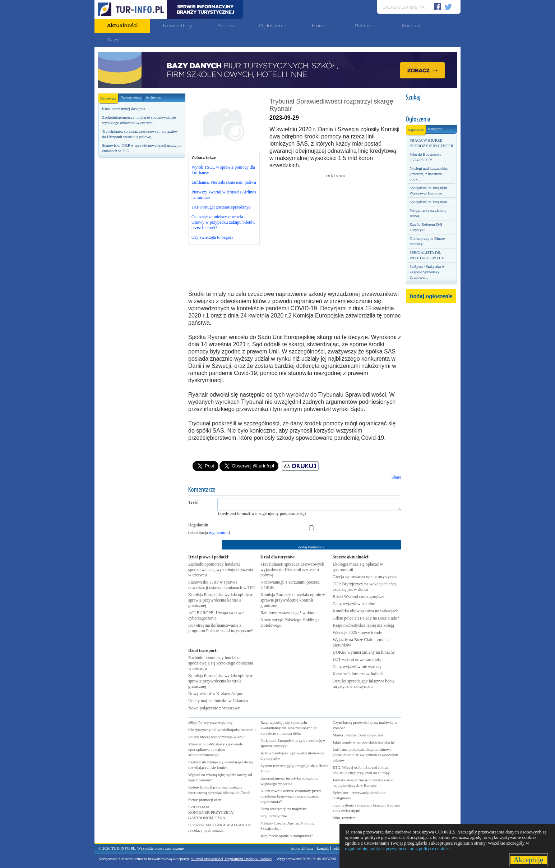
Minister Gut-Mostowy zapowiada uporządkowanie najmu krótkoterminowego (215, 749)
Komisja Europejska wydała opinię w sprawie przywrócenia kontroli (220, 600)
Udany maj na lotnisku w (218, 700)
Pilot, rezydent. (345, 818)
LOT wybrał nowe (357, 659)
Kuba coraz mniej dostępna (123, 108)
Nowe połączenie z (214, 708)
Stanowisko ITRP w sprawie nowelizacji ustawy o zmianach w (221, 585)
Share (396, 477)
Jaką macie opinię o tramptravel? (286, 835)
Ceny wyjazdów (354, 603)
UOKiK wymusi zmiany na (364, 652)
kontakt (323, 848)
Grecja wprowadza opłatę (365, 576)
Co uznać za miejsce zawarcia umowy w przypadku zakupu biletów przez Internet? (223, 222)
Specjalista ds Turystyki (428, 202)
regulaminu (219, 532)
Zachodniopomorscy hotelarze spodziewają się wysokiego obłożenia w (220, 569)
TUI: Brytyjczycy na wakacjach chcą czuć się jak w (365, 586)
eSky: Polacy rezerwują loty (210, 722)
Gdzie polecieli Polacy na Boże (366, 618)
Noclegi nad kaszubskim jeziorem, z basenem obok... (429, 173)
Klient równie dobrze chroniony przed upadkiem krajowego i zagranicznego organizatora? (290, 796)
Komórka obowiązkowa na (365, 610)
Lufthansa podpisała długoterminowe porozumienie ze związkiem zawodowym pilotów (365, 754)
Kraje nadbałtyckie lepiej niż (363, 625)
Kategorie (435, 129)
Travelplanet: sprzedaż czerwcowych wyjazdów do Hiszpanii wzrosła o (292, 569)
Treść (193, 502)
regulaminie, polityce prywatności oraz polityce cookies (397, 848)
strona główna (302, 848)
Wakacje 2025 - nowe (357, 632)
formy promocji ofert (205, 800)
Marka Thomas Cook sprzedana (358, 735)
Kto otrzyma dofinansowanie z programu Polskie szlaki (220, 628)
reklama (339, 848)
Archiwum (153, 97)
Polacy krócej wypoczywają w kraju (216, 737)
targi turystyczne (273, 816)
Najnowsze (109, 96)
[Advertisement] (141, 283)
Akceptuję (528, 860)
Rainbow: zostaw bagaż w (288, 612)
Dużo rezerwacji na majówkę (283, 809)
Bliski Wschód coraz (358, 596)
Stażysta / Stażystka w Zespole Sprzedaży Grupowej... (427, 271)
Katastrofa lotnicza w (358, 673)
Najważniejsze (130, 97)
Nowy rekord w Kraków (216, 693)
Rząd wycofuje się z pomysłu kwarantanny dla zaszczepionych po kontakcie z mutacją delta (289, 727)
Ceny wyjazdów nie (357, 666)
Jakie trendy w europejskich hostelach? (363, 742)
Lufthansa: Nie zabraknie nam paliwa (223, 182)
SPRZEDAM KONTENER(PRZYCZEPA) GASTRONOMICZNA (211, 812)
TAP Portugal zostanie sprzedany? (220, 207)
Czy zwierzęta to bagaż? (212, 237)
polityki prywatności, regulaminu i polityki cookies (231, 858)
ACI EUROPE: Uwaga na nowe (216, 615)
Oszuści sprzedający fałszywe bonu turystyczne (363, 684)
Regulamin (198, 524)
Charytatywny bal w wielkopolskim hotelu (222, 729)
